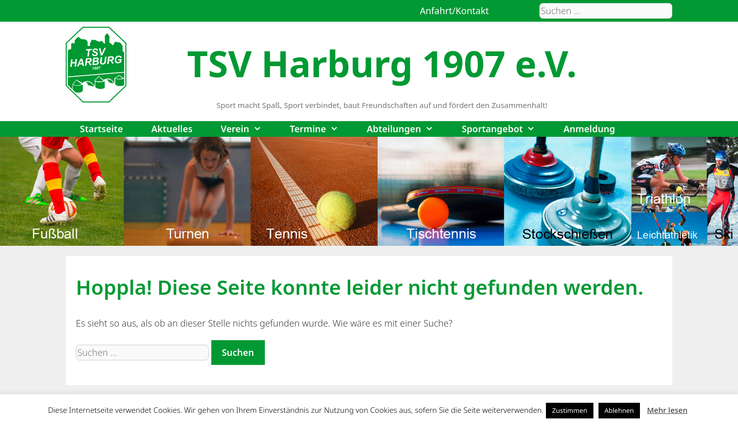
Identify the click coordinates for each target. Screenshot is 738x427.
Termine (321, 129)
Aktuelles (172, 129)
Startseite (101, 129)
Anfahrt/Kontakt (454, 11)
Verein (248, 129)
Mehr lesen (667, 410)
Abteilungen (406, 129)
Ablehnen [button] (619, 410)
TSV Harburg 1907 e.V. (382, 63)
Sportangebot (505, 129)
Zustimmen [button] (569, 410)
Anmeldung (589, 129)
